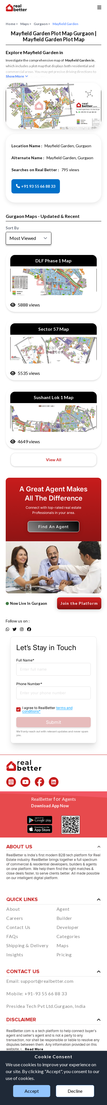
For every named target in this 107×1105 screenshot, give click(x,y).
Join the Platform (79, 603)
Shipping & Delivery (27, 945)
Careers (14, 918)
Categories (68, 936)
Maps (25, 24)
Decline (75, 1091)
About (13, 909)
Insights (14, 954)
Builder (64, 918)
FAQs (12, 936)
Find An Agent (53, 526)
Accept (32, 1091)
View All (53, 459)
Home (12, 24)
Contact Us (18, 927)
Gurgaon (42, 24)
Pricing (64, 954)
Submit (53, 722)
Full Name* (25, 660)
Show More (17, 76)
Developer (67, 927)
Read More (34, 1049)
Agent (63, 909)
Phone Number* (29, 684)
